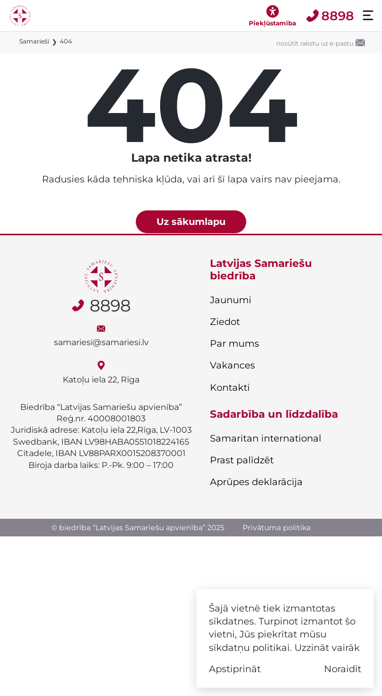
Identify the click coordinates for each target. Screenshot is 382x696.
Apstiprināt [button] (235, 669)
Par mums (234, 343)
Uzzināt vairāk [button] (327, 648)
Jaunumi (230, 300)
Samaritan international (265, 438)
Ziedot (225, 322)
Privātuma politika (276, 527)
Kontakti (230, 387)
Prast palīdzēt (242, 460)
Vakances (232, 365)
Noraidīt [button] (342, 669)
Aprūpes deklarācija (256, 482)
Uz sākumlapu (191, 222)
